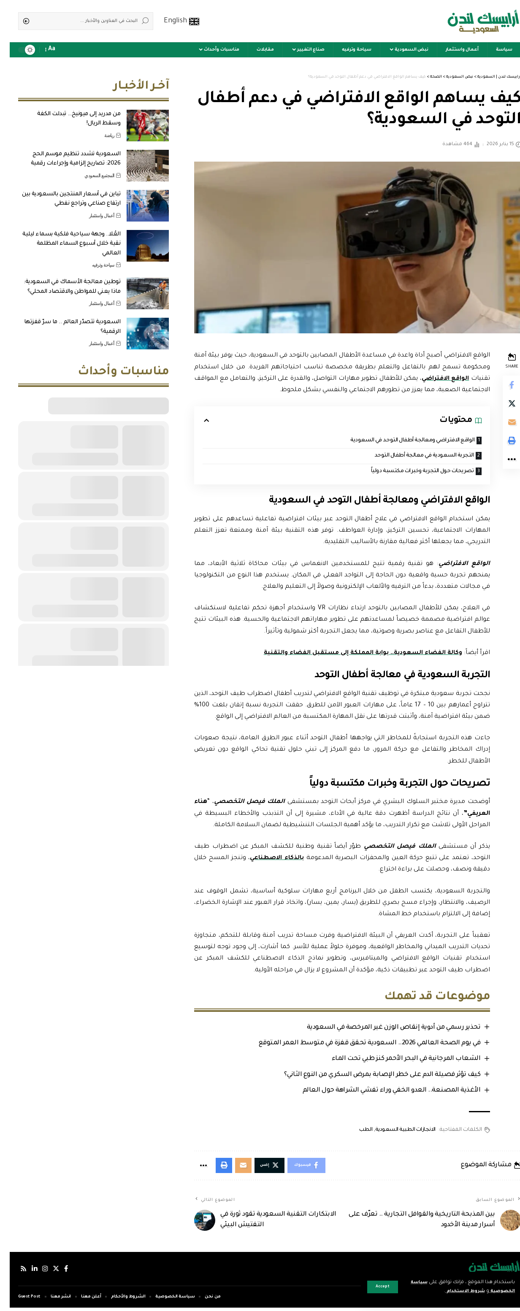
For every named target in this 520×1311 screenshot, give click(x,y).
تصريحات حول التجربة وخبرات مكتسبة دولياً (408, 472)
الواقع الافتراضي (405, 379)
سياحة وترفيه (93, 259)
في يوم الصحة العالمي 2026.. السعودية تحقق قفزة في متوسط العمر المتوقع (357, 1045)
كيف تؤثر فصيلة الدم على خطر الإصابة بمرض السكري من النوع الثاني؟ (370, 1076)
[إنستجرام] (36, 1272)
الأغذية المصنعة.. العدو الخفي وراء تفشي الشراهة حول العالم (380, 1092)
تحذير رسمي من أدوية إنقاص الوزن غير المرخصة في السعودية (382, 1029)
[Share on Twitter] (501, 406)
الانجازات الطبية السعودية (394, 1132)
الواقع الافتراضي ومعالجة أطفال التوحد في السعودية (397, 441)
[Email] (501, 426)
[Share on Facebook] (501, 386)
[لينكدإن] (25, 1272)
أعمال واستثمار (92, 209)
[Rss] (13, 1272)
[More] (501, 467)
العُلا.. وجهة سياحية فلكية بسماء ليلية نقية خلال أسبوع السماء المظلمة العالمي (62, 237)
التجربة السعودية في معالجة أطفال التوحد (410, 456)
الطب (354, 1132)
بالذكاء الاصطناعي (267, 859)
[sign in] (67, 50)
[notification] (56, 50)
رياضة (100, 129)
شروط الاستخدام (450, 1291)
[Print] (501, 446)
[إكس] (47, 1272)
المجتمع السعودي (90, 169)
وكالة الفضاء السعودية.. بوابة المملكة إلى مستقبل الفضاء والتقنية (350, 654)
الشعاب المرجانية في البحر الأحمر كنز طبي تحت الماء (394, 1061)
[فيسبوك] (58, 1272)
